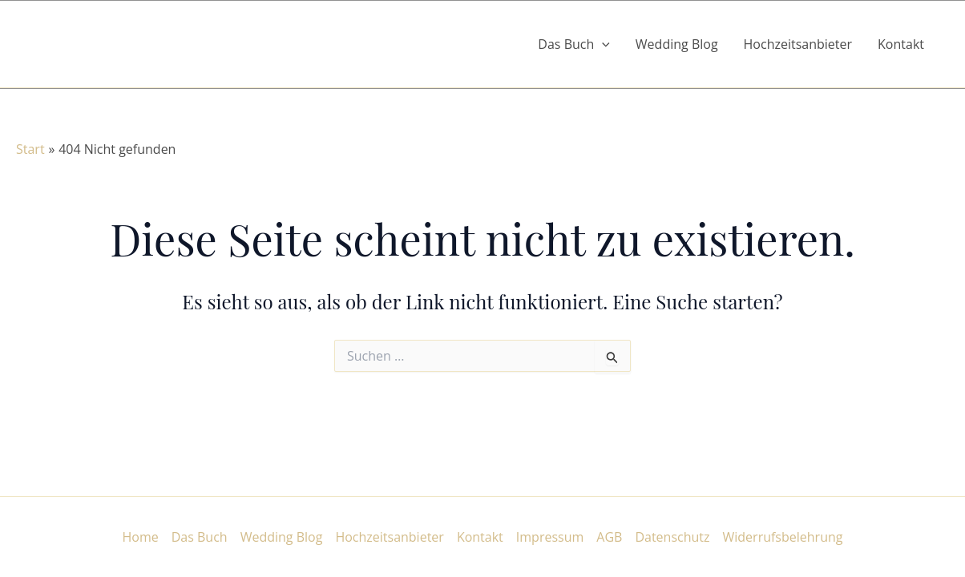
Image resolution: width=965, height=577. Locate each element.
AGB (609, 537)
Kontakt (901, 44)
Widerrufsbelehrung (783, 537)
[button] (602, 44)
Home (141, 537)
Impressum (549, 537)
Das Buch (200, 537)
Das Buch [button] (574, 44)
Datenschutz (672, 537)
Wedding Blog (677, 44)
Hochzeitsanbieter (798, 44)
